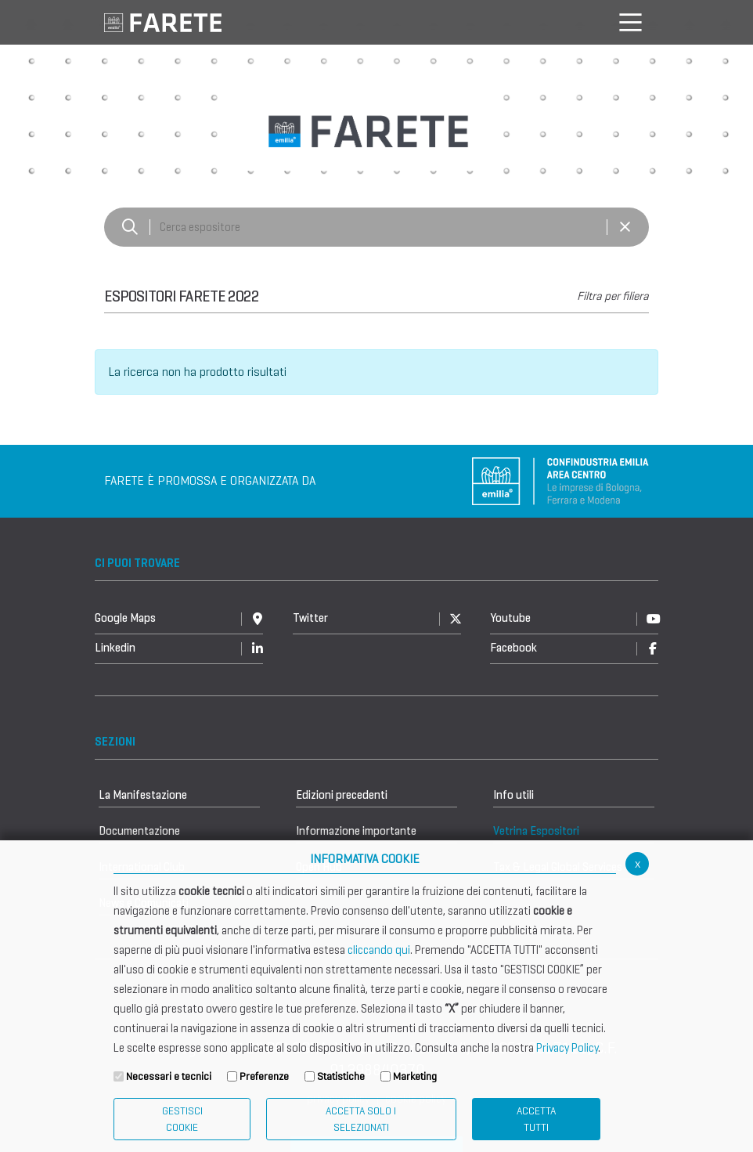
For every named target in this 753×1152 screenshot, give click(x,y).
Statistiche (341, 1076)
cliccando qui (379, 950)
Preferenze (264, 1076)
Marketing (415, 1076)
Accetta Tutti (536, 1119)
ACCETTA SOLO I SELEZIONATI (361, 1119)
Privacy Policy (567, 1048)
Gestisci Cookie (182, 1119)
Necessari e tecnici (168, 1076)
